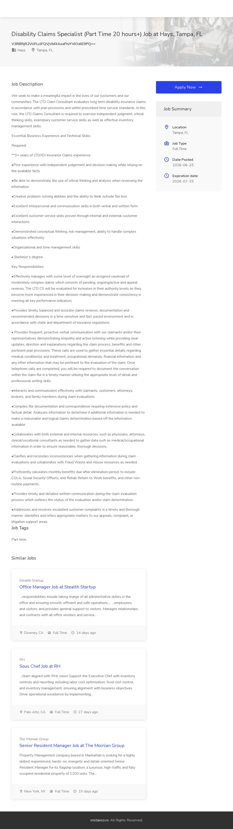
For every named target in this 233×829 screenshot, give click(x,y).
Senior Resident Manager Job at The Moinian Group (71, 745)
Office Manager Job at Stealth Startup (57, 587)
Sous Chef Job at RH (39, 666)
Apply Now (189, 87)
